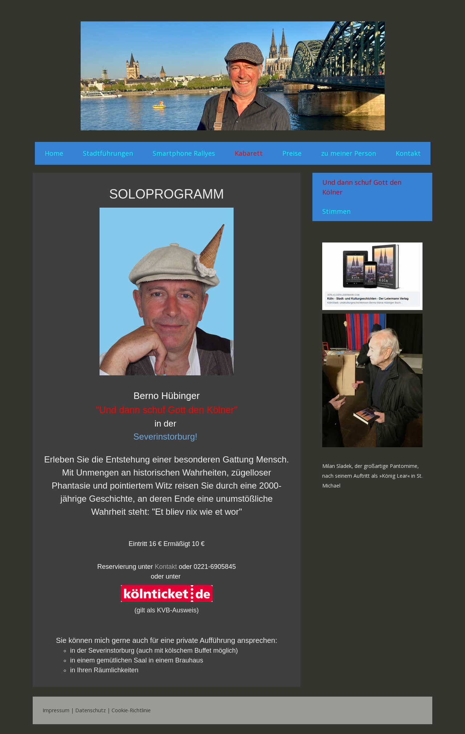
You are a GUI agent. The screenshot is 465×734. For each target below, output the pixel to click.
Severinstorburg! (165, 436)
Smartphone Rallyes (184, 153)
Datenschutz (90, 710)
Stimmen (336, 211)
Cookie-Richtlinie (131, 710)
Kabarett (249, 153)
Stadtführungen (108, 153)
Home (54, 153)
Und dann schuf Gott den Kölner (361, 187)
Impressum (56, 710)
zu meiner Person (348, 153)
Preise (292, 153)
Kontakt (408, 153)
